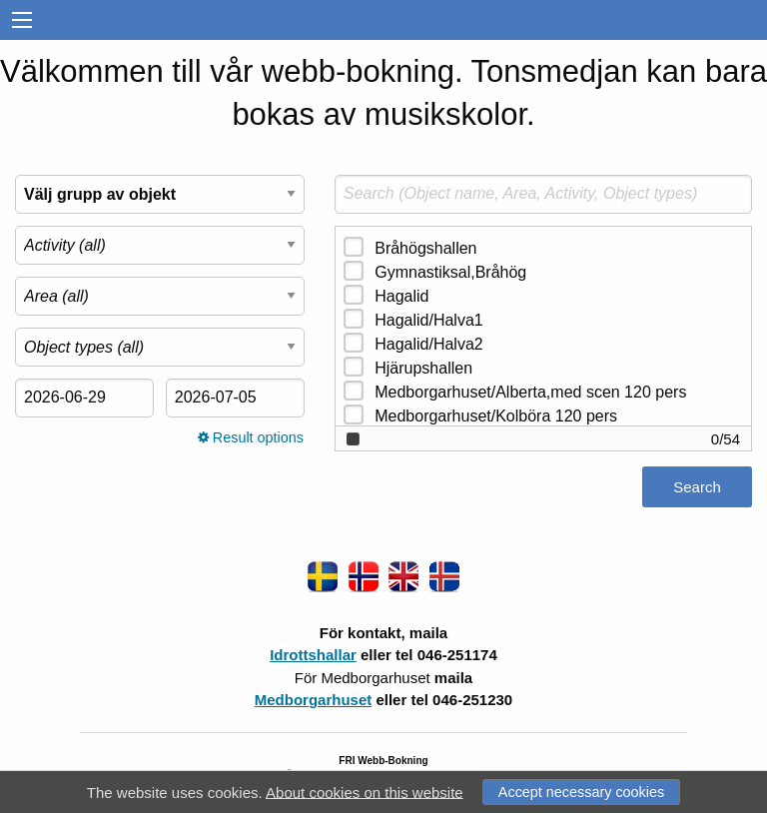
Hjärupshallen (423, 368)
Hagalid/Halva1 (429, 320)
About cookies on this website (364, 791)
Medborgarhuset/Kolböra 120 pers (496, 415)
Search (697, 486)
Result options (251, 437)
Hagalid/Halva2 (429, 344)
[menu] (22, 20)
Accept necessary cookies (581, 792)
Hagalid (401, 296)
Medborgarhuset (314, 699)
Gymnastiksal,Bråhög (450, 272)
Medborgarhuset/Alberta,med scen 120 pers (530, 392)
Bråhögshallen (425, 248)
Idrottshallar (313, 654)
